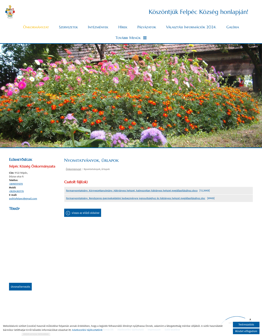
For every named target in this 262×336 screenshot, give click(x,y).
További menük (131, 37)
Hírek (122, 27)
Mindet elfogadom (246, 331)
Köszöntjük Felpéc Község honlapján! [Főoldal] (198, 12)
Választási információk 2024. (191, 27)
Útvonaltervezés (20, 286)
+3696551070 (16, 183)
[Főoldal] (10, 11)
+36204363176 (16, 191)
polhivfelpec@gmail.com (23, 198)
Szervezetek (68, 27)
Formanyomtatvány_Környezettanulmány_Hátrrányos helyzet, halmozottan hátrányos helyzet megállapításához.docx (132, 190)
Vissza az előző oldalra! (85, 213)
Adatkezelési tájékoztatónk (87, 329)
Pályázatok (146, 27)
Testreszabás (246, 324)
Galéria (232, 27)
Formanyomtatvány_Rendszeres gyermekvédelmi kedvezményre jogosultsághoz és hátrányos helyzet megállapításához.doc (135, 198)
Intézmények (98, 27)
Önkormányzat (36, 27)
